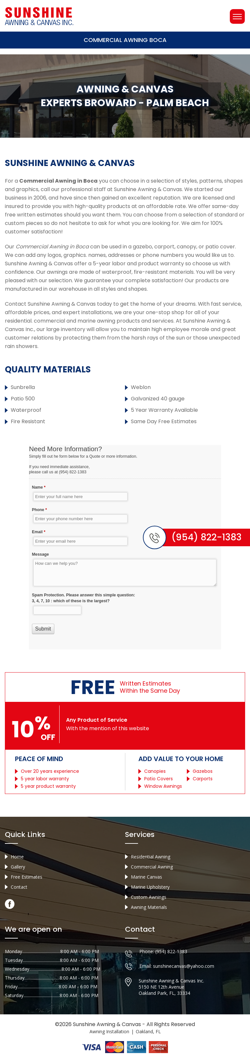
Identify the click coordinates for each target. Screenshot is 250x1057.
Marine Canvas (146, 877)
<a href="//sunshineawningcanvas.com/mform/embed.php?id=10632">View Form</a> (125, 547)
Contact (19, 887)
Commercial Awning (152, 867)
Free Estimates (26, 877)
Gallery (18, 867)
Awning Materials (149, 907)
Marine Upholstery (150, 887)
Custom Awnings (148, 897)
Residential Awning (150, 857)
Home (17, 857)
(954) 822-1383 (171, 951)
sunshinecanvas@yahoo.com (183, 966)
